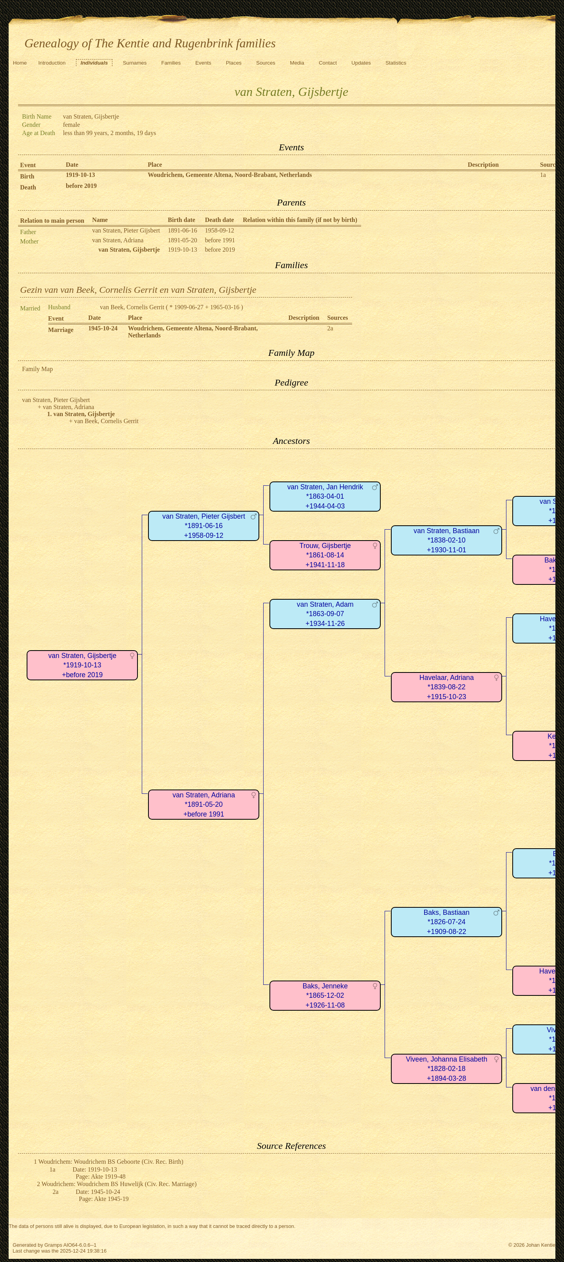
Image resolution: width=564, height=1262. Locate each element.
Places (234, 63)
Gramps (53, 1245)
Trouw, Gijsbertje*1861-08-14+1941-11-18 (325, 555)
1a (543, 174)
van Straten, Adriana (117, 240)
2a (330, 328)
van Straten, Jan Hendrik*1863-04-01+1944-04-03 (325, 496)
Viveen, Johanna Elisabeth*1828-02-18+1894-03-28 (446, 1068)
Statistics (395, 63)
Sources (265, 63)
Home (20, 63)
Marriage (61, 329)
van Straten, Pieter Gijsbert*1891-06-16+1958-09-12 (204, 525)
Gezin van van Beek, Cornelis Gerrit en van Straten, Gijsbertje (138, 290)
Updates (361, 63)
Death (28, 187)
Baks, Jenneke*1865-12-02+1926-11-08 (325, 995)
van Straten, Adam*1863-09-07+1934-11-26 (325, 613)
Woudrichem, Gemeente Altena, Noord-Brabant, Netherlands (230, 174)
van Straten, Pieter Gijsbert (126, 230)
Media (297, 63)
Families (171, 63)
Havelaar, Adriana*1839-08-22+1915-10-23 (446, 687)
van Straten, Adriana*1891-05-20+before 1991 (204, 804)
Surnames (135, 63)
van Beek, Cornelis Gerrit (132, 307)
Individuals (94, 63)
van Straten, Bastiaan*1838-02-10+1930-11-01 (446, 540)
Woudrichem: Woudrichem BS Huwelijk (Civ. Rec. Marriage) (119, 1184)
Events (203, 63)
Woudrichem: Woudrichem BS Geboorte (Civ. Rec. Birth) (110, 1161)
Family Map (37, 369)
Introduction (52, 63)
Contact (328, 63)
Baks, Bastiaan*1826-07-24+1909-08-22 (447, 922)
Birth (27, 176)
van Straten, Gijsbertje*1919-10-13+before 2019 (82, 665)
